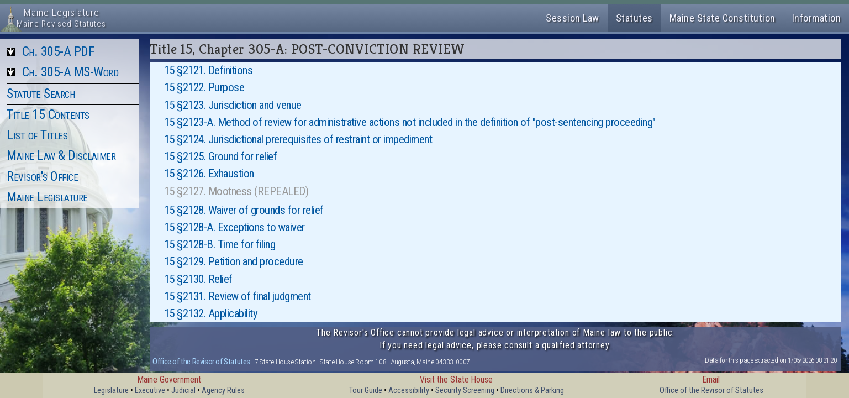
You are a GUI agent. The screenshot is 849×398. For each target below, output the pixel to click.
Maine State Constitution (722, 18)
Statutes (634, 18)
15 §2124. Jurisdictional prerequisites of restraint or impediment (298, 139)
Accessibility (408, 390)
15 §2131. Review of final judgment (237, 296)
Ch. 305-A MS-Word (70, 72)
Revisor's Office (42, 176)
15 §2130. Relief (198, 279)
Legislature (111, 390)
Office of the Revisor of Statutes (201, 361)
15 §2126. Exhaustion (209, 173)
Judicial (183, 390)
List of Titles (37, 135)
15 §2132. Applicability (211, 313)
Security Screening (464, 390)
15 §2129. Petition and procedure (233, 261)
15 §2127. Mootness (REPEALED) (236, 191)
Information (816, 18)
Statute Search (41, 93)
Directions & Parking (532, 390)
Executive (150, 390)
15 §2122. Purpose (204, 87)
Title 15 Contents (48, 114)
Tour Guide (365, 390)
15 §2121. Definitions (208, 70)
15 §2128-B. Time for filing (220, 244)
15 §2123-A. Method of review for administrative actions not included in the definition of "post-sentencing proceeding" (410, 122)
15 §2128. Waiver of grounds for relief (244, 210)
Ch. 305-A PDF (58, 51)
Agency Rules (223, 390)
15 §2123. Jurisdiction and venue (233, 105)
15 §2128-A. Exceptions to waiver (234, 227)
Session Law (572, 18)
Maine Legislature (47, 197)
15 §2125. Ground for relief (220, 156)
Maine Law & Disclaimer (61, 155)
